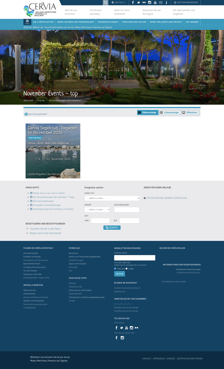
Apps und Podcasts (77, 263)
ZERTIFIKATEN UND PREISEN (190, 358)
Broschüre (73, 253)
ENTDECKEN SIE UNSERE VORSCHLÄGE (167, 198)
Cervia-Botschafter (122, 304)
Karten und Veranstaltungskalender (84, 256)
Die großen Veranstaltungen (46, 205)
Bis (115, 220)
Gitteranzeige (149, 112)
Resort (88, 205)
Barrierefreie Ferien (32, 263)
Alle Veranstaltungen (42, 201)
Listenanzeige (171, 112)
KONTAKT (146, 358)
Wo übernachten (30, 253)
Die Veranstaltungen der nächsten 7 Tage (52, 197)
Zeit (86, 216)
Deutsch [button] (119, 2)
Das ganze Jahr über (32, 274)
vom (87, 220)
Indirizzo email (120, 253)
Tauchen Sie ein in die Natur (45, 228)
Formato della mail (130, 263)
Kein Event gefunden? (37, 114)
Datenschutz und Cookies (80, 290)
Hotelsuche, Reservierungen (188, 269)
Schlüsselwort (121, 205)
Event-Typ (89, 193)
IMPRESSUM (159, 358)
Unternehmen (29, 294)
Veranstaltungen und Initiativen (65, 100)
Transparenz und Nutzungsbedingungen (87, 297)
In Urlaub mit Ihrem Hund (34, 267)
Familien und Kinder (32, 256)
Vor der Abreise (30, 270)
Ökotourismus (29, 290)
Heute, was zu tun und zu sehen (47, 193)
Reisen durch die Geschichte (45, 233)
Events (41, 100)
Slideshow (192, 112)
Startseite (28, 100)
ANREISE (171, 358)
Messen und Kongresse (33, 301)
